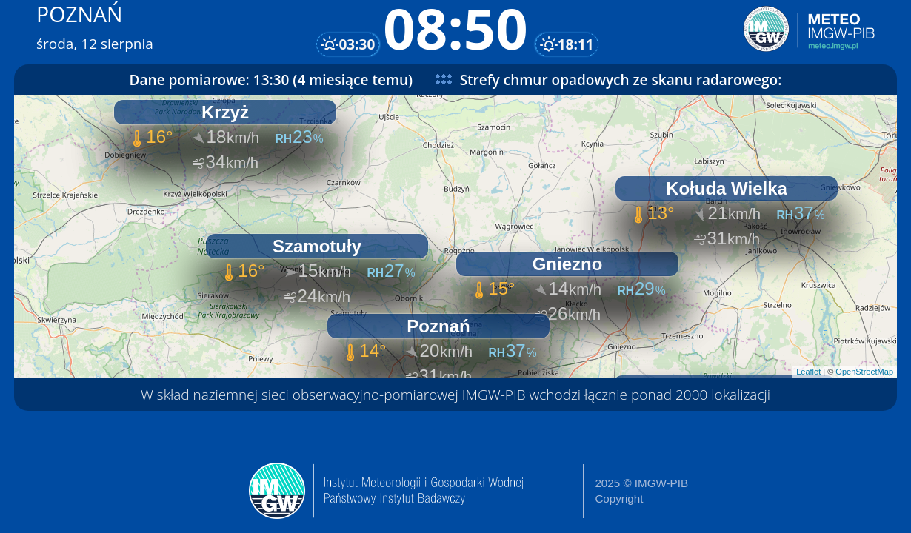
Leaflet (808, 371)
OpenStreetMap (864, 371)
